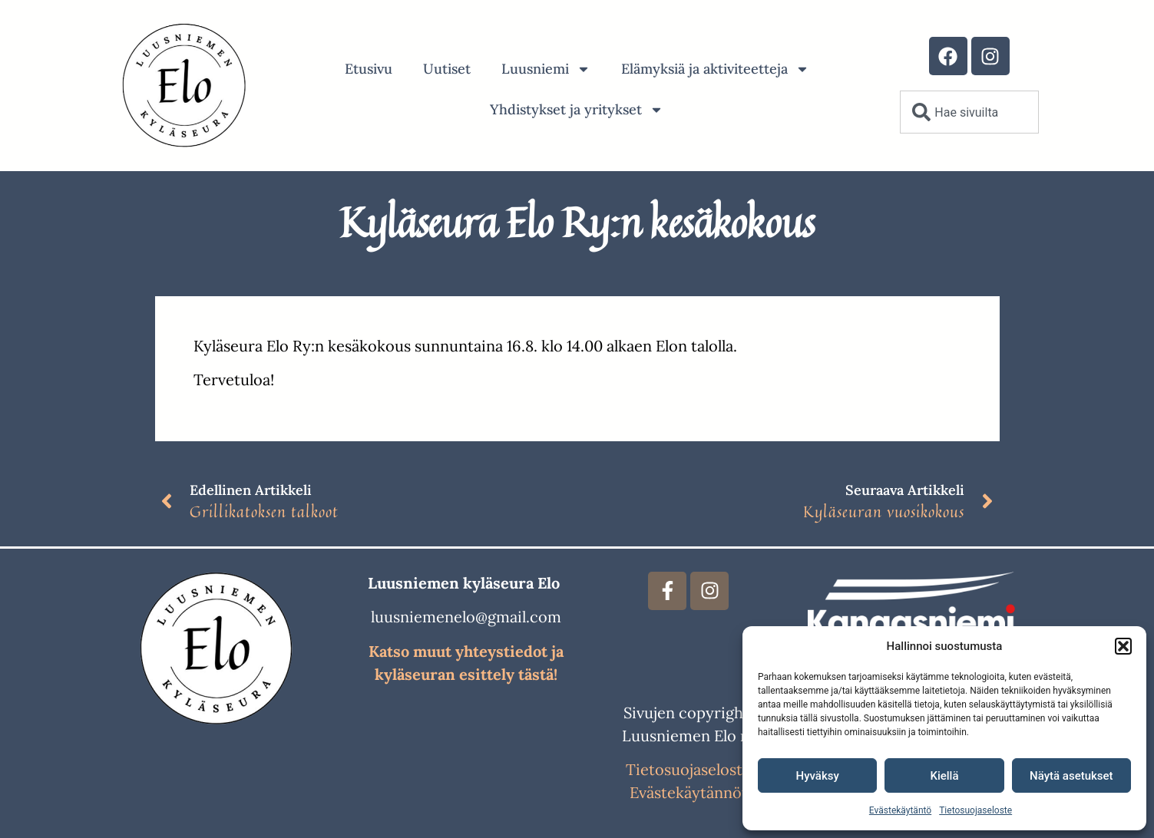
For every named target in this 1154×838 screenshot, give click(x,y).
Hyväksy (817, 776)
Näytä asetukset (1071, 776)
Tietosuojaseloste (975, 810)
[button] (1123, 646)
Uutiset (447, 69)
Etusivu (368, 69)
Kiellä (944, 776)
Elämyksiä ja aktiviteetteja (715, 69)
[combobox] (969, 112)
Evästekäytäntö (900, 810)
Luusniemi (545, 69)
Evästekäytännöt (689, 792)
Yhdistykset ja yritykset (576, 109)
